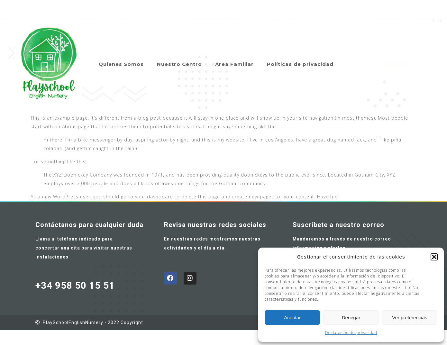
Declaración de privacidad (351, 332)
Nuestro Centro (179, 58)
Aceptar (292, 317)
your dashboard (154, 197)
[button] (434, 257)
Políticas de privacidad (300, 58)
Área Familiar (234, 58)
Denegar (351, 317)
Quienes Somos (121, 58)
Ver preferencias (409, 317)
